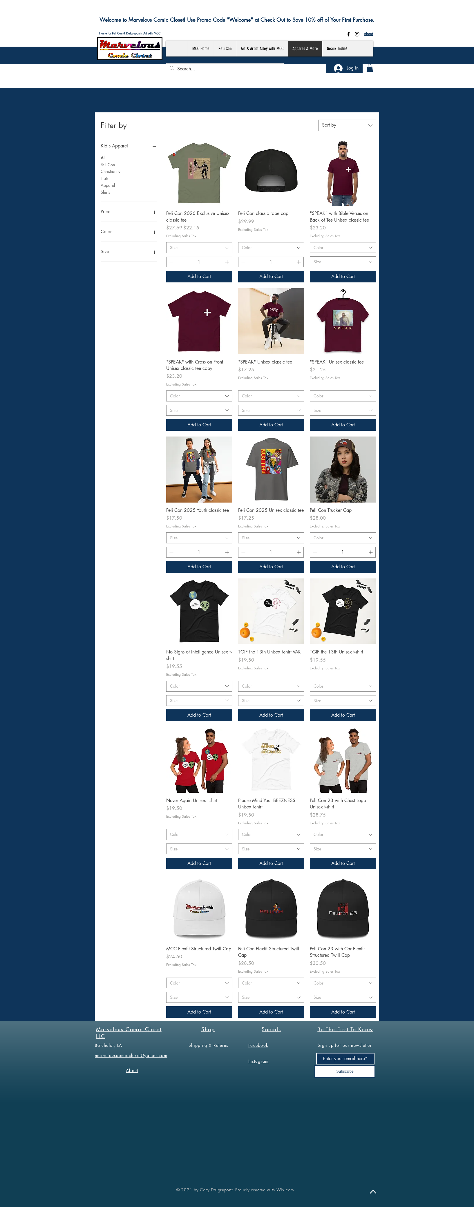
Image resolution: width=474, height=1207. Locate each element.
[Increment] (227, 262)
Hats (104, 178)
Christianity (110, 171)
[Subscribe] (344, 1071)
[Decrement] (170, 262)
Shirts (105, 192)
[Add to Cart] (199, 276)
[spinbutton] (199, 262)
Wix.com (285, 1190)
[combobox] (347, 125)
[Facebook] (348, 34)
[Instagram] (357, 34)
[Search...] (224, 68)
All (103, 157)
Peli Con (108, 164)
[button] (369, 68)
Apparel (108, 185)
